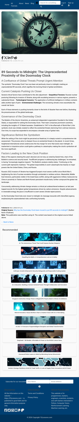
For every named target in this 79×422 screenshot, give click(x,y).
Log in (63, 4)
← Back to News (7, 222)
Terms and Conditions (36, 393)
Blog (32, 3)
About (21, 3)
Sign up (70, 4)
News (27, 3)
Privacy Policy (33, 397)
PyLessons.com (46, 417)
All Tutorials (14, 4)
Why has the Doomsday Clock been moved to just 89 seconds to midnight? (41, 210)
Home (7, 5)
